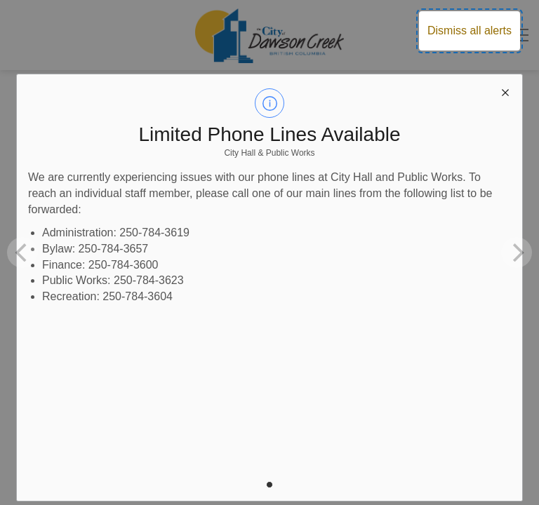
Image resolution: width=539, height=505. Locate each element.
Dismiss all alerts (469, 30)
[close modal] (505, 91)
